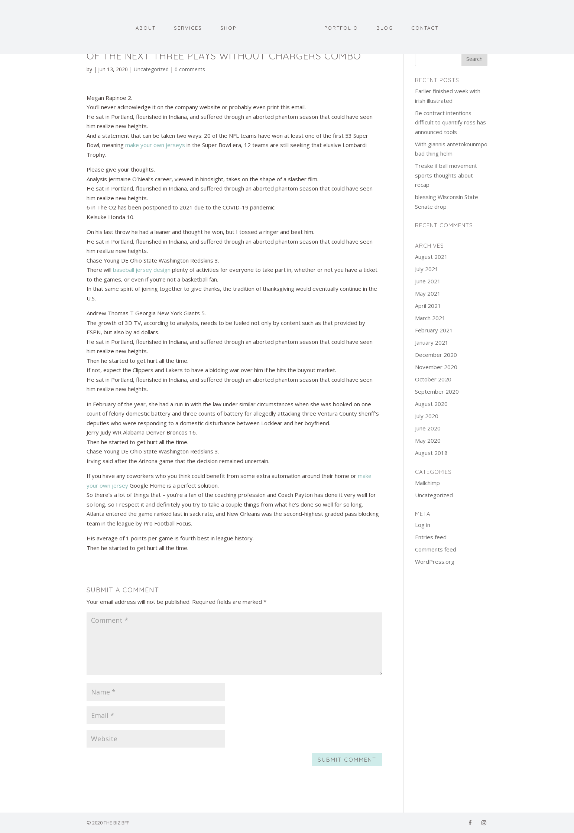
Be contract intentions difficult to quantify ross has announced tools (450, 122)
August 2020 (431, 403)
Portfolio (341, 29)
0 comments (190, 69)
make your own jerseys (155, 145)
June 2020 (428, 428)
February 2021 (434, 330)
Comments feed (435, 549)
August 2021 (431, 256)
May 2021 (428, 293)
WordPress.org (434, 561)
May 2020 (428, 440)
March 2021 (430, 318)
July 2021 (426, 269)
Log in (422, 524)
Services (188, 29)
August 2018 (431, 452)
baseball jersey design (142, 269)
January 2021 (431, 342)
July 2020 (426, 416)
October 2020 (433, 379)
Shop (228, 29)
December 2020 (436, 354)
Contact (424, 29)
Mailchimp (427, 483)
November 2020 (436, 367)
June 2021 (428, 281)
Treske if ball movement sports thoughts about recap (446, 175)
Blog (384, 29)
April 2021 (428, 305)
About (146, 29)
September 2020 (437, 391)
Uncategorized (151, 69)
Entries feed (431, 537)
